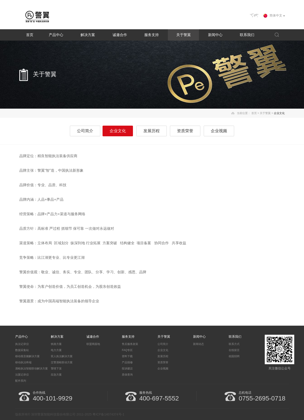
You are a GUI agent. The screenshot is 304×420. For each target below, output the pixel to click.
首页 (29, 35)
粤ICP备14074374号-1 (108, 414)
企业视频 (219, 131)
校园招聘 (234, 356)
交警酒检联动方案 (62, 362)
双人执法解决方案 (62, 356)
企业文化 (279, 113)
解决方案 (88, 35)
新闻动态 (198, 344)
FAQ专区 (127, 350)
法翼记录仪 (22, 374)
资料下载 (127, 356)
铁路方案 (56, 344)
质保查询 (127, 374)
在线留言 (234, 350)
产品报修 (127, 362)
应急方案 (56, 374)
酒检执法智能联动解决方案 (31, 368)
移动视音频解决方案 (27, 356)
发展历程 (151, 131)
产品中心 (56, 35)
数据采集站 (22, 350)
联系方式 (234, 344)
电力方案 (56, 350)
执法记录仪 (22, 344)
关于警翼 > (266, 113)
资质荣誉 (185, 131)
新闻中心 (215, 35)
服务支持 (151, 35)
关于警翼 (183, 35)
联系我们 (247, 35)
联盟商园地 (93, 344)
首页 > (255, 113)
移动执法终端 (23, 362)
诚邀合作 (120, 35)
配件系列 (20, 380)
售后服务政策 (130, 344)
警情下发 (56, 368)
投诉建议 (127, 368)
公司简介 (85, 131)
